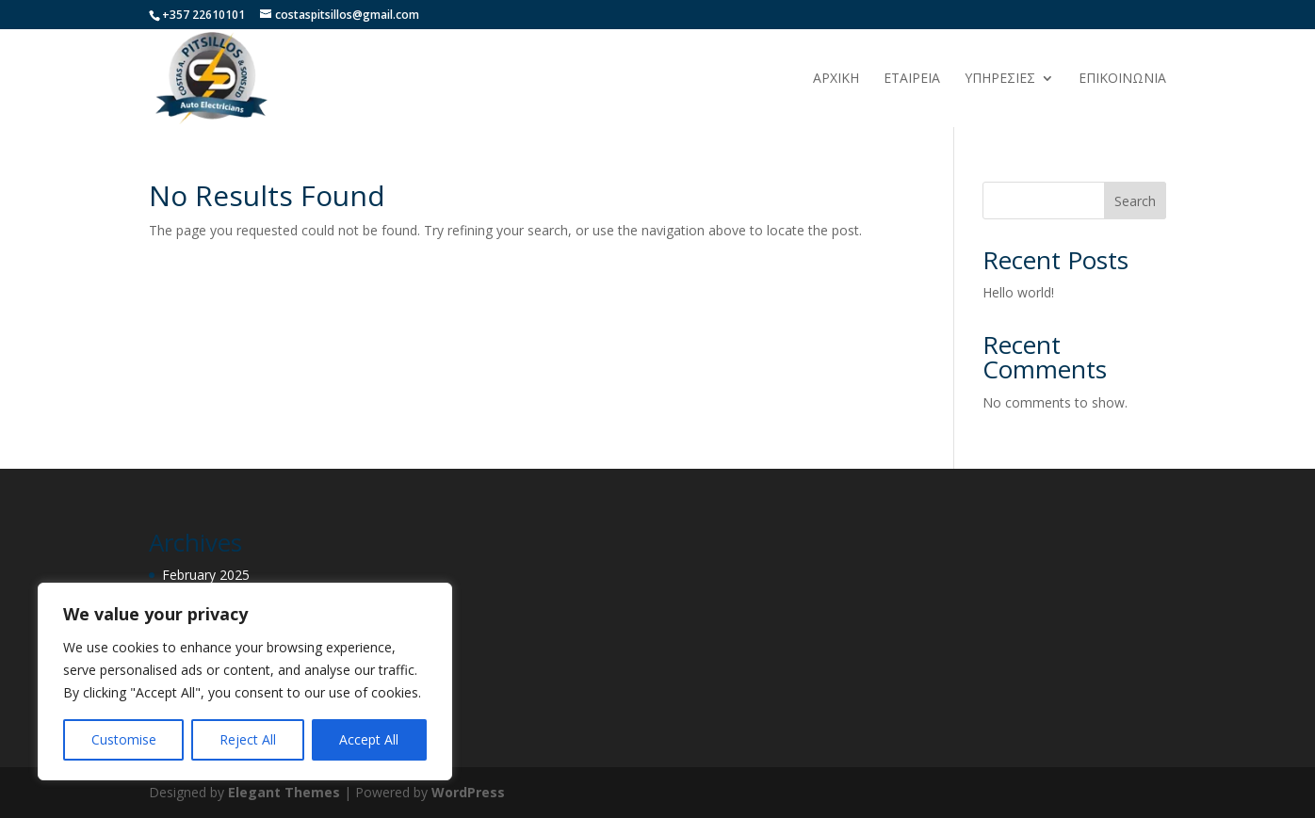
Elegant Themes (284, 792)
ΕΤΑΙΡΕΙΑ (912, 79)
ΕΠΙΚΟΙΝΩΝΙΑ (1122, 79)
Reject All (247, 739)
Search (1135, 201)
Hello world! (1018, 292)
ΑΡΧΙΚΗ (836, 79)
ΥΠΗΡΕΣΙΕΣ (1000, 79)
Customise (123, 739)
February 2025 (206, 575)
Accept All (368, 739)
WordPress (468, 792)
